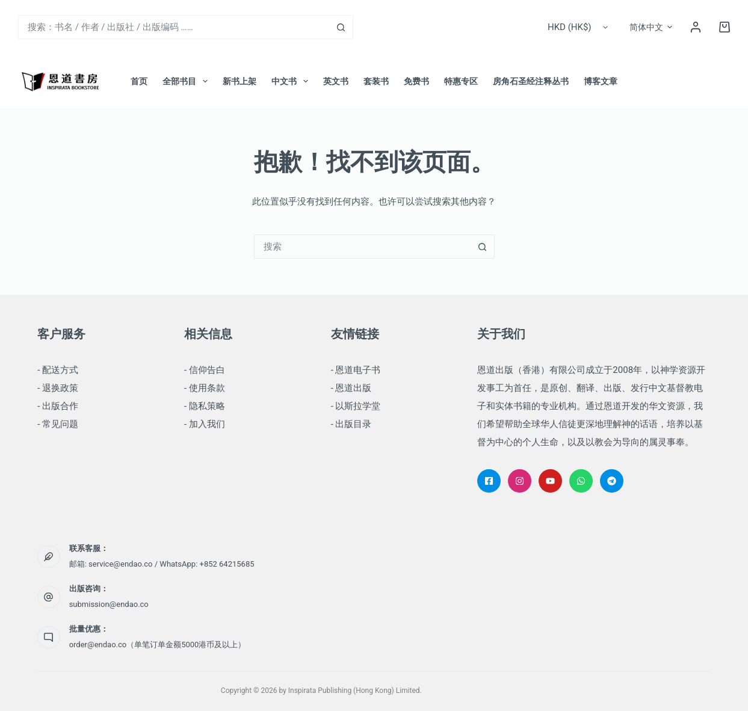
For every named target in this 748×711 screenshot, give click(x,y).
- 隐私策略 (204, 406)
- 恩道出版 (351, 388)
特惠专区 (461, 81)
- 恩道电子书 (356, 370)
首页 (139, 81)
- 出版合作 (57, 406)
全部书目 (187, 81)
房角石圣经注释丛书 (531, 81)
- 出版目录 (351, 424)
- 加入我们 (204, 424)
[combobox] (174, 27)
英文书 (335, 81)
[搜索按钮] (341, 27)
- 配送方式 (57, 370)
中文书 (292, 81)
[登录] (695, 27)
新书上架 (239, 81)
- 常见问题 (57, 424)
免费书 (416, 81)
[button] (650, 27)
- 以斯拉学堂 (356, 406)
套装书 (376, 81)
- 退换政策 (57, 388)
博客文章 (600, 81)
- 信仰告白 (204, 370)
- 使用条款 (204, 388)
